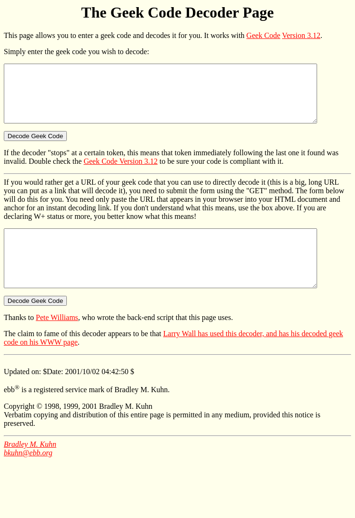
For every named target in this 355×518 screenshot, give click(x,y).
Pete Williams (57, 340)
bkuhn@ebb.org (28, 475)
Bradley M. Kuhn (30, 467)
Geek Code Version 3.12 (120, 173)
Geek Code (263, 35)
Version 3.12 (301, 35)
